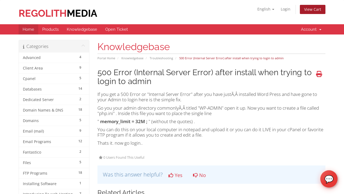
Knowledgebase (132, 58)
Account (311, 29)
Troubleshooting (161, 58)
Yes (175, 175)
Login (285, 9)
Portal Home (106, 58)
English (265, 9)
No (199, 175)
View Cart (312, 9)
